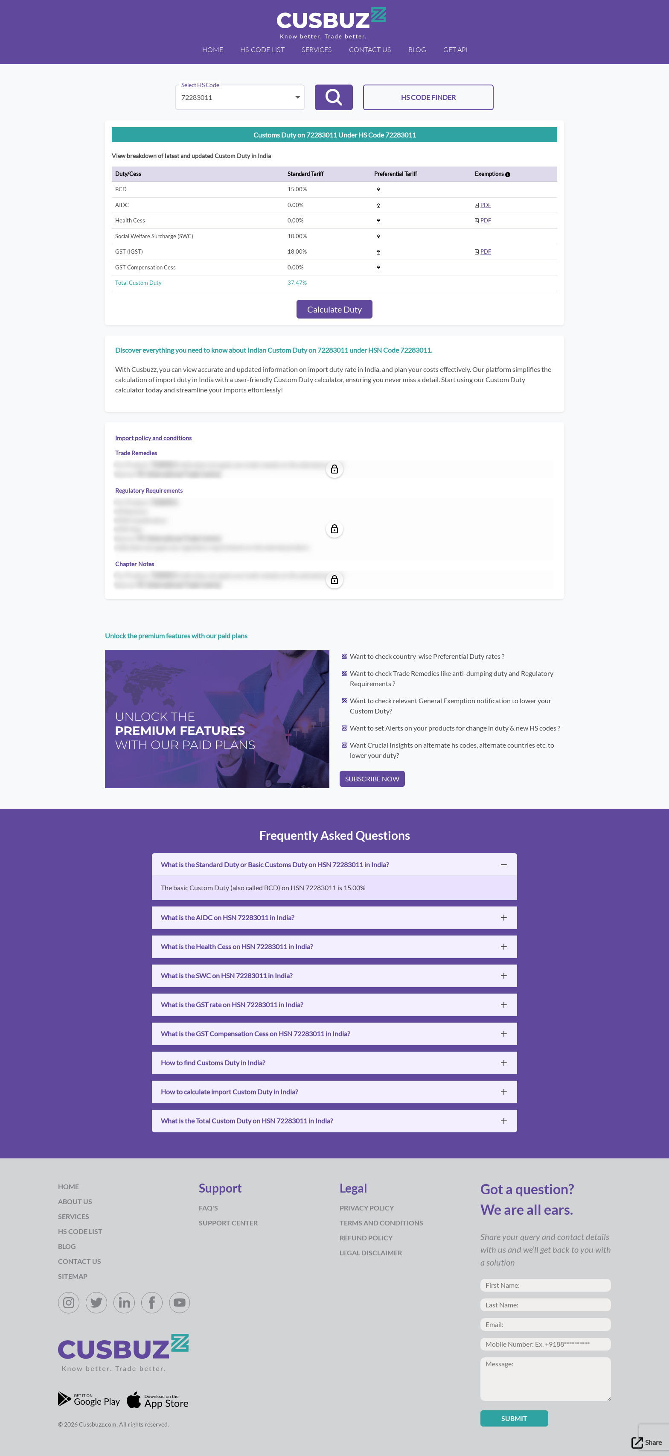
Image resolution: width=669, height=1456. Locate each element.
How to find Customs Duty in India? (213, 1062)
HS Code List (262, 49)
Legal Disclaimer (371, 1252)
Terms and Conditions (381, 1223)
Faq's (208, 1208)
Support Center (228, 1223)
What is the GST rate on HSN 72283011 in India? (232, 1004)
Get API (455, 49)
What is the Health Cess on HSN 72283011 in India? (237, 946)
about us (75, 1201)
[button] (334, 97)
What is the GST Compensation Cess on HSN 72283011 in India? (255, 1033)
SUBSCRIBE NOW (372, 779)
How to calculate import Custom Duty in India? (229, 1092)
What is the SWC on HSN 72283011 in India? (226, 975)
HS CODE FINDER (428, 97)
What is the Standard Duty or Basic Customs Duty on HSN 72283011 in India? (275, 864)
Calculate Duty (334, 309)
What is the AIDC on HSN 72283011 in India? (227, 917)
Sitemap (72, 1276)
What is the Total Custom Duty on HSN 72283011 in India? (247, 1121)
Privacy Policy (367, 1208)
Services (317, 49)
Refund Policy (366, 1238)
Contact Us (370, 49)
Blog (417, 49)
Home (212, 49)
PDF (485, 205)
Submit (514, 1418)
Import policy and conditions (153, 437)
